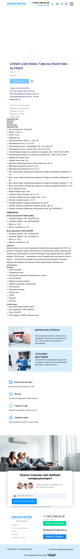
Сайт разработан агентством (35, 555)
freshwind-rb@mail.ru (55, 530)
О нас (13, 531)
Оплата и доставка (19, 528)
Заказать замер (18, 538)
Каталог (14, 525)
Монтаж (14, 534)
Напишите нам (48, 533)
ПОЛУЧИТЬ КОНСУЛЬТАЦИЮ (24, 501)
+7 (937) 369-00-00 (40, 3)
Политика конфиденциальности (61, 549)
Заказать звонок (49, 519)
